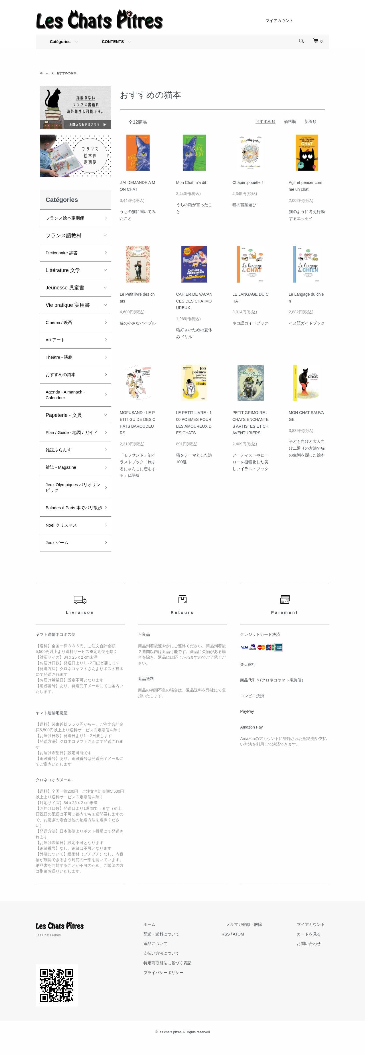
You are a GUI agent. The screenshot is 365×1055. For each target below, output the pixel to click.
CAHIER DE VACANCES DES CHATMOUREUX (194, 301)
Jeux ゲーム (59, 554)
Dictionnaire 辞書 (65, 253)
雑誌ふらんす (61, 455)
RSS (244, 945)
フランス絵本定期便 (69, 218)
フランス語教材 (64, 235)
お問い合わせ (313, 955)
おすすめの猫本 (70, 73)
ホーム (45, 73)
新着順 (311, 121)
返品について (178, 955)
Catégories (60, 41)
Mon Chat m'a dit (191, 182)
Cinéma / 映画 (62, 322)
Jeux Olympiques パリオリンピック (71, 493)
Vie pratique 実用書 (68, 305)
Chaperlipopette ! (247, 182)
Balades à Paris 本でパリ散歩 (72, 516)
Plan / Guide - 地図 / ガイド (72, 435)
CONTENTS (113, 41)
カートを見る (313, 945)
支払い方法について (184, 964)
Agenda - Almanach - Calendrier (70, 395)
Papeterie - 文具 (64, 415)
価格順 (290, 121)
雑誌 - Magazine (64, 473)
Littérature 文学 (63, 270)
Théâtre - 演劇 (62, 357)
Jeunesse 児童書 (65, 288)
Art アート (57, 340)
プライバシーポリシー (186, 984)
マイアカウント (279, 20)
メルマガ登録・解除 (258, 936)
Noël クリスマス (64, 536)
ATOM (256, 945)
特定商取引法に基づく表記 (190, 974)
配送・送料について (184, 945)
